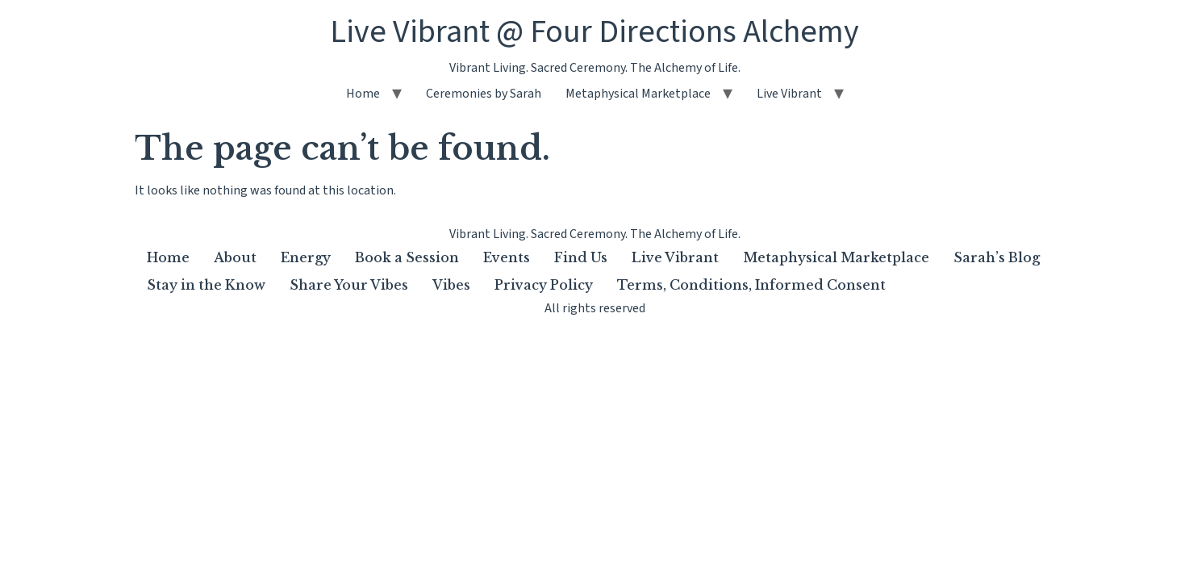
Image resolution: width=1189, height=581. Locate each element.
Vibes (451, 285)
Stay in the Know (206, 285)
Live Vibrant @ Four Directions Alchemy (594, 32)
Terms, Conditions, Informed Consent (751, 285)
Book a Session (407, 257)
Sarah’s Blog (996, 257)
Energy (306, 257)
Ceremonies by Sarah (483, 93)
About (235, 257)
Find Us (580, 257)
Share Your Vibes (349, 285)
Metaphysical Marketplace (638, 93)
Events (506, 257)
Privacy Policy (543, 285)
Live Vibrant (789, 93)
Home (363, 93)
